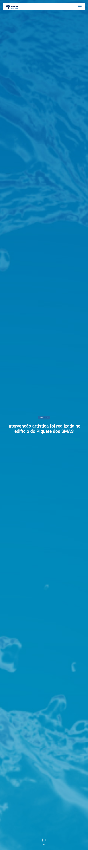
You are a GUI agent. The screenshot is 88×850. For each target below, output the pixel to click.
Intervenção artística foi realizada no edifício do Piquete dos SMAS (43, 428)
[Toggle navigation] (79, 6)
